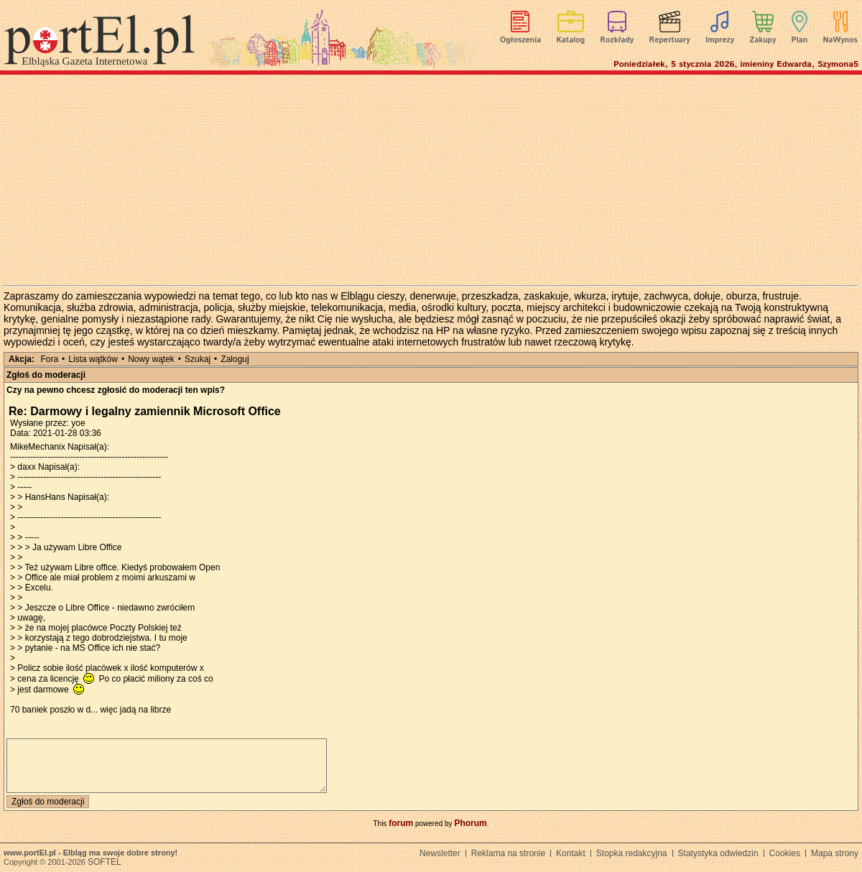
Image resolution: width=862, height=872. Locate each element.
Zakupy (762, 40)
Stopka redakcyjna (631, 853)
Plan (800, 40)
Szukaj (197, 359)
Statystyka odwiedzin (718, 853)
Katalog (571, 40)
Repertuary (669, 40)
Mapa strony (834, 853)
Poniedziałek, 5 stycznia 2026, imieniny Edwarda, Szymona (735, 64)
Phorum (470, 823)
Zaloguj (235, 359)
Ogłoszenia (520, 40)
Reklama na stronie (508, 853)
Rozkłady (617, 40)
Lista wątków (93, 359)
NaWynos (840, 40)
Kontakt (570, 853)
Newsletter (440, 853)
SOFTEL (104, 862)
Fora (49, 359)
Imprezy (719, 40)
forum (401, 823)
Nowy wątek (151, 359)
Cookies (784, 853)
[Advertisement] (431, 179)
